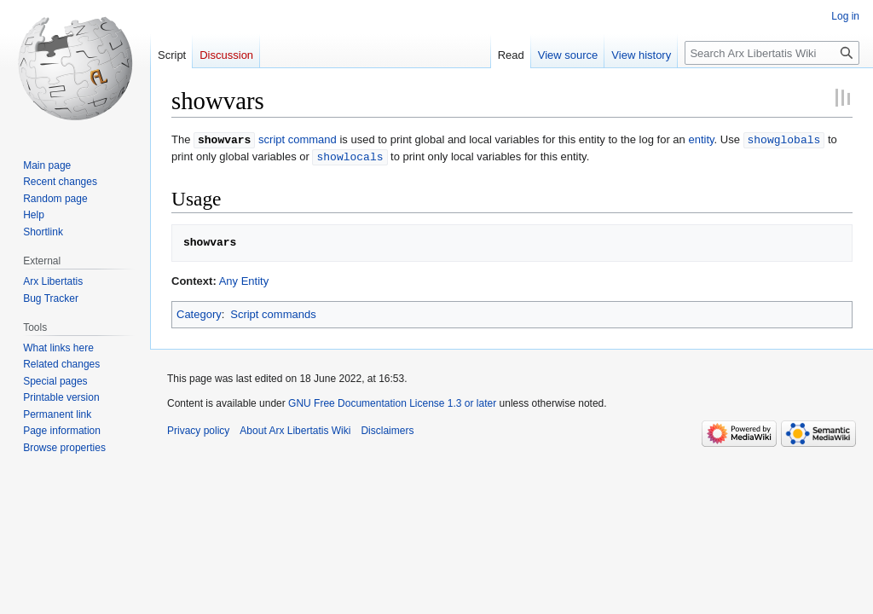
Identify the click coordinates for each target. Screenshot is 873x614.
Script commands (272, 312)
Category (199, 312)
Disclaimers (387, 429)
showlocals (349, 155)
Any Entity (244, 279)
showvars (224, 139)
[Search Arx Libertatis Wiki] (772, 53)
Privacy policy (198, 429)
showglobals (784, 139)
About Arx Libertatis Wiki (295, 429)
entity (701, 139)
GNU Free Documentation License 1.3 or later (392, 402)
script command (297, 139)
